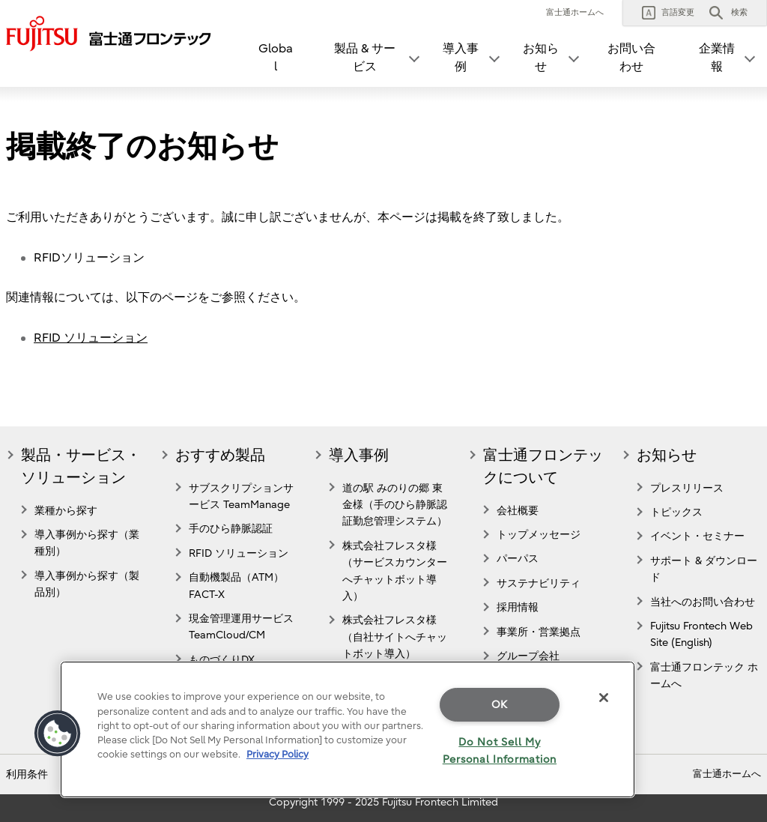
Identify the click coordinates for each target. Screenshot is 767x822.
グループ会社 (528, 656)
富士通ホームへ (575, 12)
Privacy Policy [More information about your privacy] (277, 754)
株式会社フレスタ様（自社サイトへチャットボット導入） (394, 637)
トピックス (676, 512)
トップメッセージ (538, 534)
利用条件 (27, 774)
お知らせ (667, 455)
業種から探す (65, 510)
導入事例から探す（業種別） (86, 542)
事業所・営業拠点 (538, 632)
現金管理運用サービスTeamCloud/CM (241, 626)
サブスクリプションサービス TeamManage (241, 496)
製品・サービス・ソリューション (81, 466)
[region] (347, 729)
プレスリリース (687, 488)
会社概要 (518, 510)
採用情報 (518, 607)
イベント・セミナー (697, 536)
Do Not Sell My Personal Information (500, 751)
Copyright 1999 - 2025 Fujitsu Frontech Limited (383, 802)
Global (275, 57)
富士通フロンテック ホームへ (704, 675)
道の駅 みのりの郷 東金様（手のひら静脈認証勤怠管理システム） (394, 505)
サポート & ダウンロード (703, 569)
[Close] (603, 697)
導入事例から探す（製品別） (86, 584)
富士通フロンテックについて (543, 466)
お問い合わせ (631, 57)
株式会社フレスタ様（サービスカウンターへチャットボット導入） (394, 571)
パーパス (518, 558)
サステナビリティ (538, 583)
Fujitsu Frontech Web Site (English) (701, 634)
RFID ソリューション (91, 338)
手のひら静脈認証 (231, 528)
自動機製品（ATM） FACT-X (236, 585)
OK (499, 704)
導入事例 (359, 455)
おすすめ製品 (220, 455)
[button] (668, 12)
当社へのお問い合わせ (702, 602)
